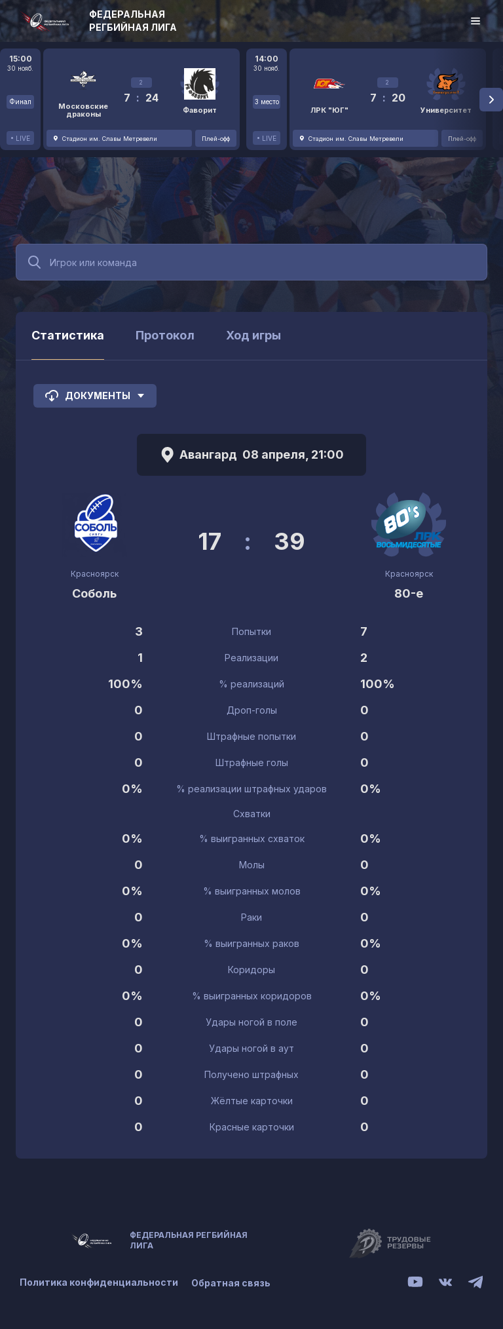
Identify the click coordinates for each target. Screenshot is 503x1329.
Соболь (94, 593)
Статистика (67, 335)
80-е (408, 593)
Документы (95, 396)
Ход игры (253, 335)
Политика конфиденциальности (99, 1282)
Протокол (165, 335)
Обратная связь (230, 1282)
